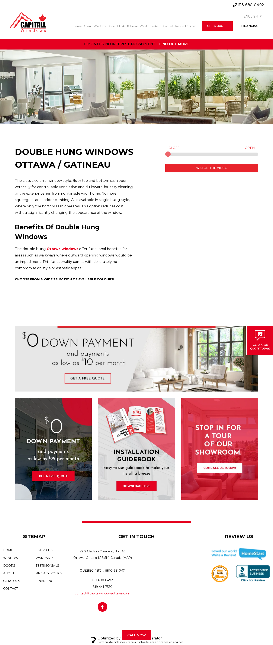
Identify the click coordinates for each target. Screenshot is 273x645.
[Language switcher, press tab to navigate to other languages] (252, 16)
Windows (100, 26)
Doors (111, 26)
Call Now (136, 635)
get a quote (217, 26)
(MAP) (127, 558)
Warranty (45, 558)
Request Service (185, 26)
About (88, 26)
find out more (174, 44)
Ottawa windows (62, 249)
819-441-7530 (102, 587)
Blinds (121, 26)
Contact (168, 26)
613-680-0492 (248, 5)
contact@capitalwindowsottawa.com (102, 593)
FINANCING (249, 26)
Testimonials (47, 566)
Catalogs (132, 26)
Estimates (44, 550)
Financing (44, 581)
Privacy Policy (49, 573)
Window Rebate (150, 26)
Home (78, 26)
